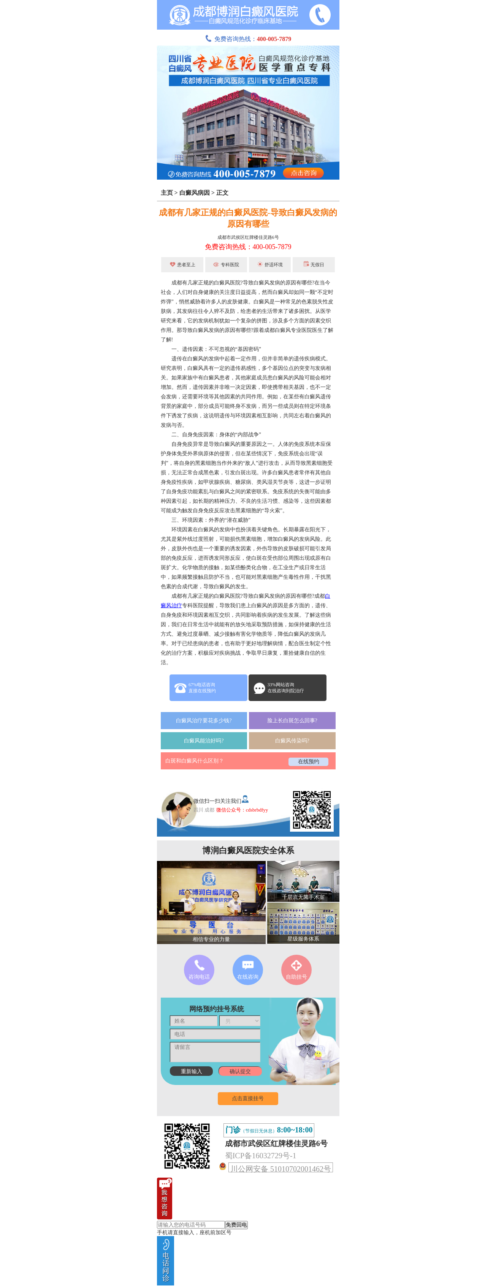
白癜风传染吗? (292, 741)
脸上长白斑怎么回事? (292, 720)
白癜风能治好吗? (203, 741)
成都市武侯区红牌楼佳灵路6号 (248, 237)
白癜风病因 (194, 192)
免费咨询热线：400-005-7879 (248, 247)
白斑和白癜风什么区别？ (194, 761)
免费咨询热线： (248, 39)
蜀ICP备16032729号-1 (260, 1155)
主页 (167, 192)
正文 (222, 192)
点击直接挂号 (248, 1098)
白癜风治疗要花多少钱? (203, 720)
